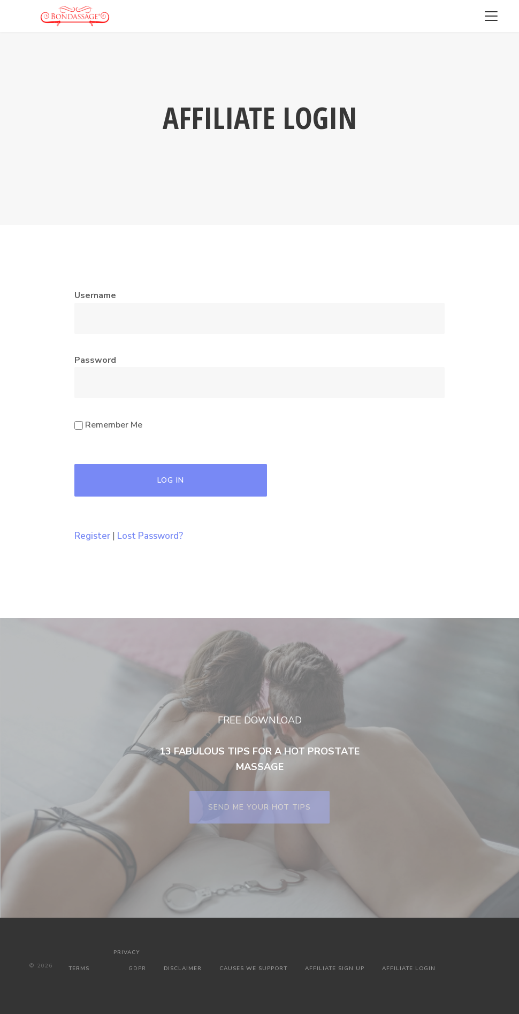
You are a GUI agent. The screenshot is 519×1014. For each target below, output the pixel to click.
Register (92, 536)
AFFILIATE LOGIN (409, 968)
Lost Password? (150, 536)
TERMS (78, 968)
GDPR (137, 968)
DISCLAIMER (183, 968)
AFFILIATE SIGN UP (334, 968)
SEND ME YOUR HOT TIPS (259, 807)
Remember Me (108, 425)
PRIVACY (126, 952)
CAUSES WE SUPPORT (253, 968)
